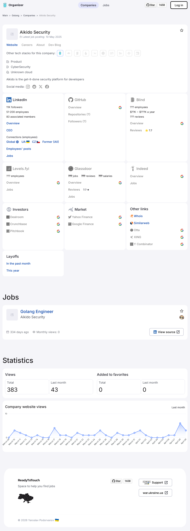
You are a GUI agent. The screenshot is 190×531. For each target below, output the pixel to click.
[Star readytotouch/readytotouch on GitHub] (151, 5)
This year (12, 270)
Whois (138, 216)
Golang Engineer (36, 311)
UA (24, 141)
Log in (179, 5)
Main (5, 15)
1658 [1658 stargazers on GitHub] (162, 5)
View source (166, 332)
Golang (15, 15)
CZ (34, 141)
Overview (13, 123)
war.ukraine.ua (155, 493)
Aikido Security (32, 317)
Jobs (106, 5)
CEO (9, 130)
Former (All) (50, 141)
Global (10, 141)
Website (12, 45)
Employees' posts (18, 148)
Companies (88, 5)
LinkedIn (20, 100)
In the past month (18, 263)
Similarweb (141, 223)
